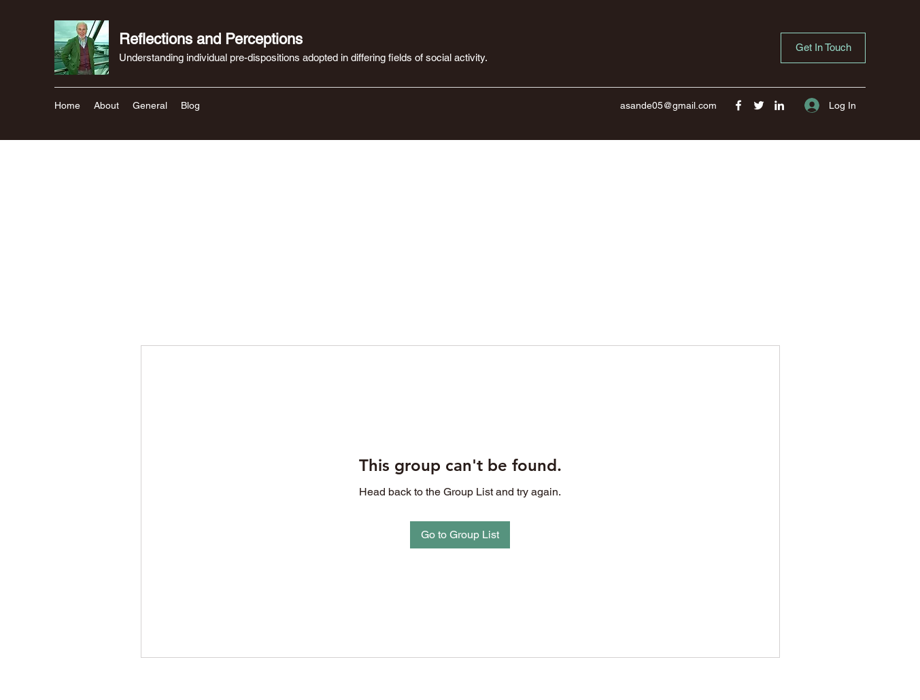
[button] (823, 48)
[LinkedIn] (779, 105)
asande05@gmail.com (668, 105)
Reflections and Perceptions (211, 39)
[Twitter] (759, 105)
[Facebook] (738, 105)
